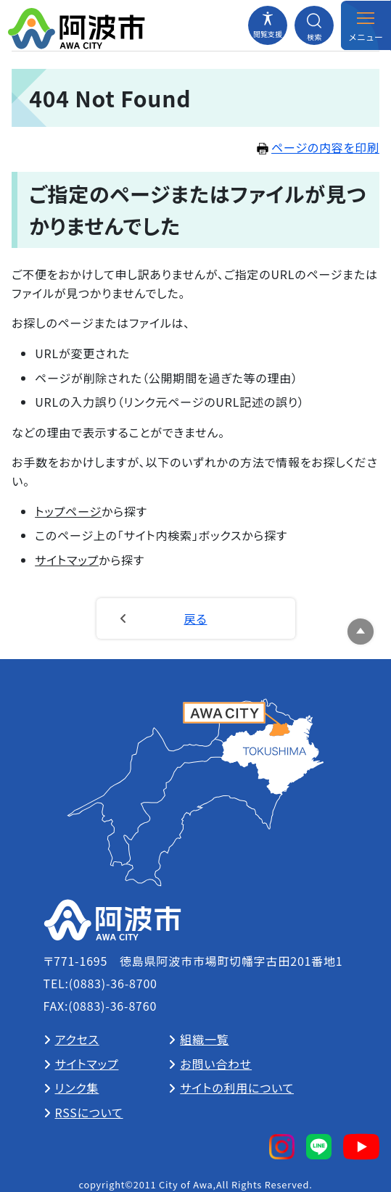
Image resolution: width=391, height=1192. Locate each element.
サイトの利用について (237, 1087)
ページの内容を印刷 (318, 147)
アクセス (77, 1039)
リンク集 (77, 1087)
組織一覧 (204, 1039)
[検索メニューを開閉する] (314, 25)
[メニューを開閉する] (365, 25)
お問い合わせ (216, 1063)
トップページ (68, 511)
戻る (195, 618)
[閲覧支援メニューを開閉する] (267, 25)
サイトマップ (67, 559)
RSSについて (89, 1112)
